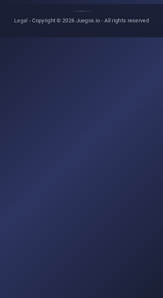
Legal (21, 20)
